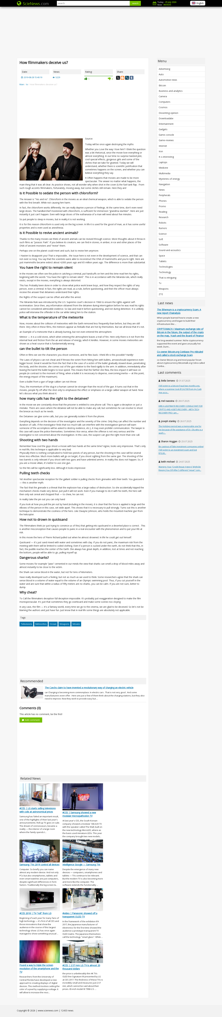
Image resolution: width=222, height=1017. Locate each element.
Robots (162, 222)
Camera (163, 96)
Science (163, 233)
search (135, 3)
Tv (160, 283)
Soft (161, 239)
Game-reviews (166, 140)
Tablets (162, 261)
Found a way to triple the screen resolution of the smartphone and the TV (39, 968)
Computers (164, 101)
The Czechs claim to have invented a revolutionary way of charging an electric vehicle (89, 687)
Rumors (163, 228)
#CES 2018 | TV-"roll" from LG (35, 913)
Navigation (164, 184)
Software (163, 244)
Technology (165, 272)
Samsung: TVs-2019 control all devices (39, 864)
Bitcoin (162, 85)
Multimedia (164, 173)
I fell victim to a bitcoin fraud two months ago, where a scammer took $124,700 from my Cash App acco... (180, 389)
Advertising (164, 68)
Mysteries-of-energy (169, 178)
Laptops (163, 162)
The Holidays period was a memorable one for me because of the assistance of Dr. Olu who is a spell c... (181, 429)
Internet (163, 145)
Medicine (163, 167)
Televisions (26, 624)
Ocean (53, 624)
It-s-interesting (166, 156)
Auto (161, 74)
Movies (76, 624)
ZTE (161, 294)
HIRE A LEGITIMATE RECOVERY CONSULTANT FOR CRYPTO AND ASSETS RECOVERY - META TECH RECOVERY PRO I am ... (181, 409)
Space (162, 255)
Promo (162, 206)
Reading (163, 211)
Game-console (166, 134)
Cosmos (163, 107)
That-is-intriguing (167, 277)
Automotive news (168, 79)
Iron (161, 151)
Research (163, 217)
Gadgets (163, 129)
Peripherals (164, 195)
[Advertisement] (111, 32)
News (162, 189)
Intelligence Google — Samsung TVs (81, 864)
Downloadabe (166, 118)
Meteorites (41, 624)
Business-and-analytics (171, 90)
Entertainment (166, 123)
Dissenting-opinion (168, 112)
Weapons (64, 624)
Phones (163, 200)
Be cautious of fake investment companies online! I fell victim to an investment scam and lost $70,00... (181, 450)
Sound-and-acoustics (170, 250)
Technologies (166, 266)
